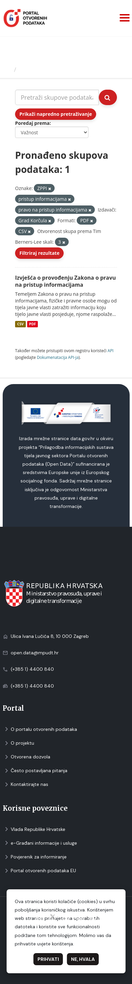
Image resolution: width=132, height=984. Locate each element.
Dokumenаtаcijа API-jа (58, 357)
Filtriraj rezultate (39, 253)
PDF (32, 324)
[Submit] (108, 97)
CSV (20, 324)
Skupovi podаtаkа (46, 69)
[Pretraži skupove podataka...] (57, 97)
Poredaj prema (32, 123)
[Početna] (8, 69)
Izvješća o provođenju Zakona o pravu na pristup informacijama (65, 281)
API (111, 350)
